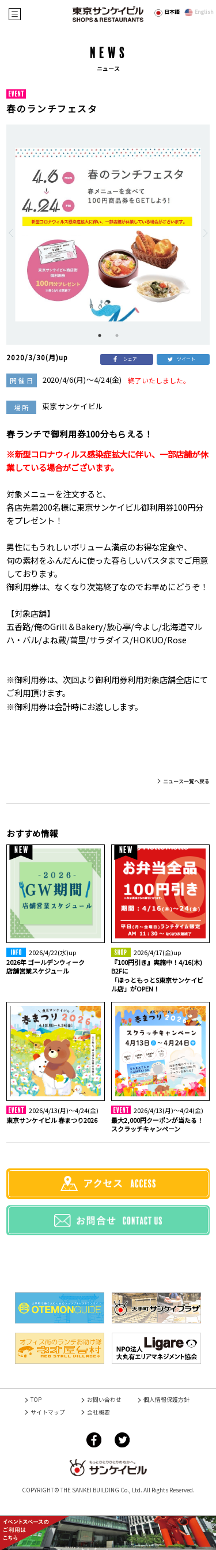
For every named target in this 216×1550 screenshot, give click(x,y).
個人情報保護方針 (166, 1400)
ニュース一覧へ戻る (186, 781)
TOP (36, 1400)
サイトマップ (48, 1412)
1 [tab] (99, 335)
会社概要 (98, 1412)
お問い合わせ (104, 1400)
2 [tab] (117, 335)
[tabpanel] (108, 235)
